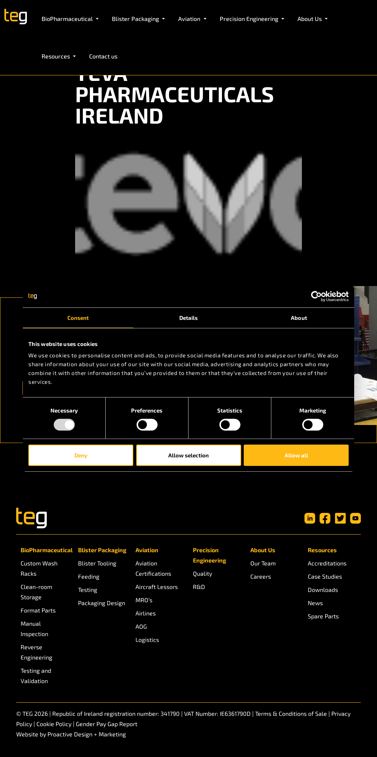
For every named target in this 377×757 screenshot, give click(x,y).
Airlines (145, 613)
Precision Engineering (209, 555)
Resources (322, 549)
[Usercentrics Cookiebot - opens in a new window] (316, 296)
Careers (260, 576)
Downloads (323, 589)
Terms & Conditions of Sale (291, 713)
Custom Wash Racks (39, 568)
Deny (80, 455)
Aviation (146, 549)
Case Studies (325, 576)
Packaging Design (101, 602)
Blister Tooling (97, 563)
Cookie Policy (53, 723)
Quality (202, 573)
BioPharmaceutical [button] (68, 18)
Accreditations (327, 563)
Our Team (263, 563)
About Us (262, 549)
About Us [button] (310, 18)
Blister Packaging (102, 549)
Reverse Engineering (36, 652)
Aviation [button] (190, 18)
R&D (199, 586)
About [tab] (299, 317)
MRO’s (143, 599)
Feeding (88, 576)
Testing (87, 589)
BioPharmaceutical (45, 549)
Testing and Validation (36, 675)
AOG (141, 626)
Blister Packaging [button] (136, 18)
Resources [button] (56, 56)
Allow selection (188, 455)
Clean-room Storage (36, 591)
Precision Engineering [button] (250, 18)
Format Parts (38, 610)
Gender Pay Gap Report (106, 723)
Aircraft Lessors (156, 586)
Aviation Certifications (153, 568)
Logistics (147, 639)
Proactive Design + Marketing (86, 734)
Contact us (103, 56)
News (315, 602)
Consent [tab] (78, 317)
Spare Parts (323, 616)
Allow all (296, 455)
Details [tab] (188, 317)
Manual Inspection (34, 628)
